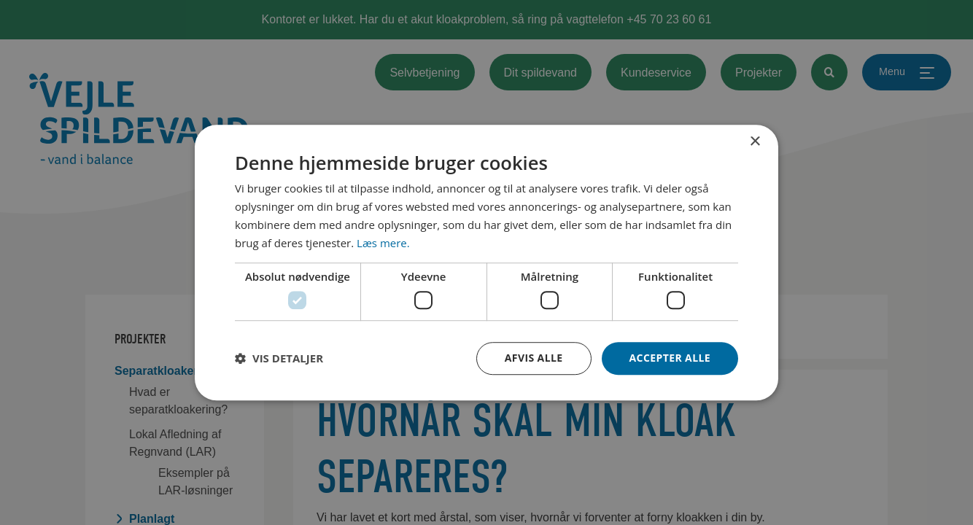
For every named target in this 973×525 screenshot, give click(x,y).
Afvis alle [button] (534, 358)
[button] (279, 358)
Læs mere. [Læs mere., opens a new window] (383, 243)
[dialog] (486, 262)
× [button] (754, 141)
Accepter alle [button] (669, 358)
